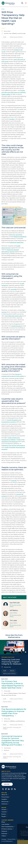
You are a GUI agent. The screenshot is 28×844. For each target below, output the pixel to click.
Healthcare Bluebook (20, 236)
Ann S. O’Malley (8, 693)
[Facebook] (5, 789)
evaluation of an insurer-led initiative (13, 445)
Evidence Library (7, 829)
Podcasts (4, 833)
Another (12, 119)
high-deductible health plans (14, 316)
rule (17, 111)
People (4, 816)
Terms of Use (20, 839)
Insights (4, 799)
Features (4, 831)
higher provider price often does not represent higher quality (13, 92)
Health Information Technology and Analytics (12, 728)
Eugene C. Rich (17, 693)
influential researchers (17, 242)
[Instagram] (12, 789)
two (23, 310)
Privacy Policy (11, 839)
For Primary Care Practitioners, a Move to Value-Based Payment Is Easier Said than (12, 684)
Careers (4, 809)
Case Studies (6, 824)
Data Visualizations (8, 826)
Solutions (5, 804)
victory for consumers (15, 234)
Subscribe (7, 784)
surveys (3, 312)
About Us (5, 794)
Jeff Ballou (15, 33)
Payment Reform (7, 701)
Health (4, 37)
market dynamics (16, 326)
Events (4, 814)
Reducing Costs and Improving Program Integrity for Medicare (12, 661)
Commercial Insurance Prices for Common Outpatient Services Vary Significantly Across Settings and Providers (12, 740)
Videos (4, 836)
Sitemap (3, 839)
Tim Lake (23, 33)
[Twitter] (3, 789)
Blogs (3, 822)
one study (14, 289)
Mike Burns (21, 721)
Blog (2, 9)
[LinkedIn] (9, 789)
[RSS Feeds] (15, 789)
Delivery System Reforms (16, 37)
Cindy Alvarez (12, 695)
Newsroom (5, 801)
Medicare (12, 670)
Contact (4, 812)
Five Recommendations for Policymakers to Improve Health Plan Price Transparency (13, 712)
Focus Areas (5, 797)
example (13, 480)
